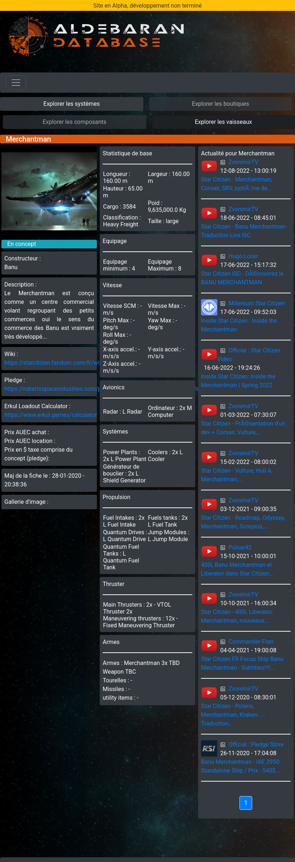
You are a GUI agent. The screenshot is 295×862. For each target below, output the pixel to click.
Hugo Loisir (243, 256)
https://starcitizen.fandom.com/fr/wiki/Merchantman (73, 362)
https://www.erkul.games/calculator (50, 414)
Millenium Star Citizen (257, 303)
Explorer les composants (74, 121)
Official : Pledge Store (256, 744)
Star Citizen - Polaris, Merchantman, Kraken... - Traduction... (233, 715)
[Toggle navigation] (16, 82)
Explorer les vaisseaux (223, 121)
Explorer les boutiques (220, 103)
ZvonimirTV (243, 162)
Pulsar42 (240, 547)
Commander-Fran (251, 641)
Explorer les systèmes (72, 103)
